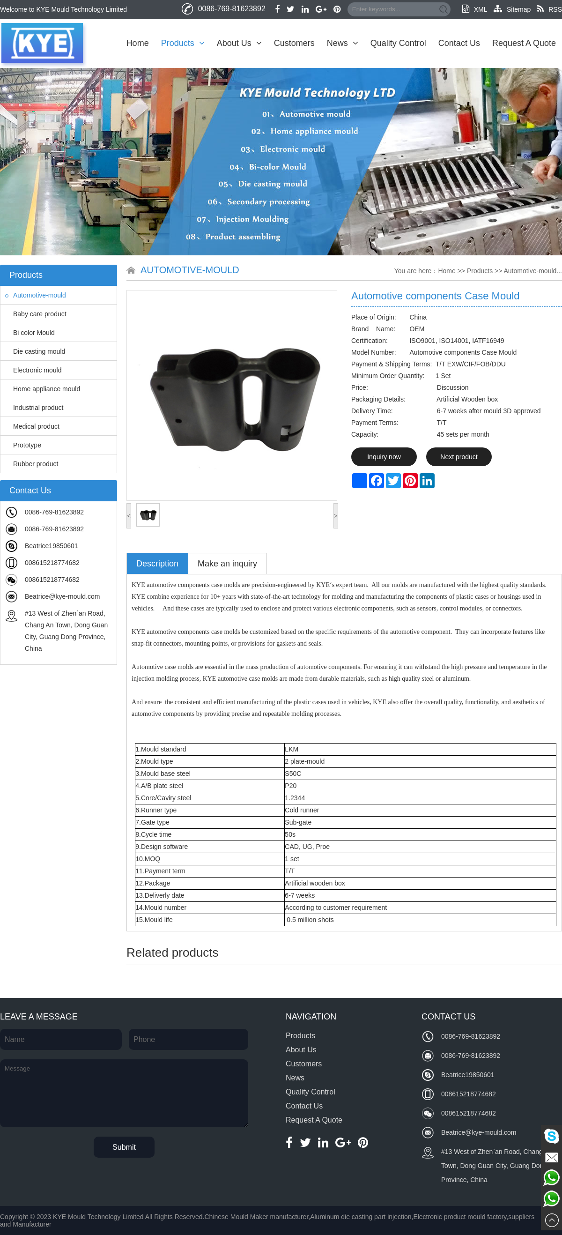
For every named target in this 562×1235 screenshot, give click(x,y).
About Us (239, 43)
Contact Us (459, 43)
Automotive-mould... (533, 271)
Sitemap (512, 9)
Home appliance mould (42, 389)
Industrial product (34, 407)
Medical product (32, 426)
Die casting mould (35, 351)
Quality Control (398, 43)
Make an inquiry (227, 563)
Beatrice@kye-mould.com (62, 596)
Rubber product (32, 464)
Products (183, 43)
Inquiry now (384, 457)
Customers (294, 43)
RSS (549, 9)
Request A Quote (524, 43)
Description (157, 563)
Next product (458, 457)
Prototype (23, 445)
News (342, 43)
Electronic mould (33, 370)
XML (474, 9)
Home (137, 43)
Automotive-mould (35, 295)
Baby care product (36, 314)
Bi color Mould (30, 332)
